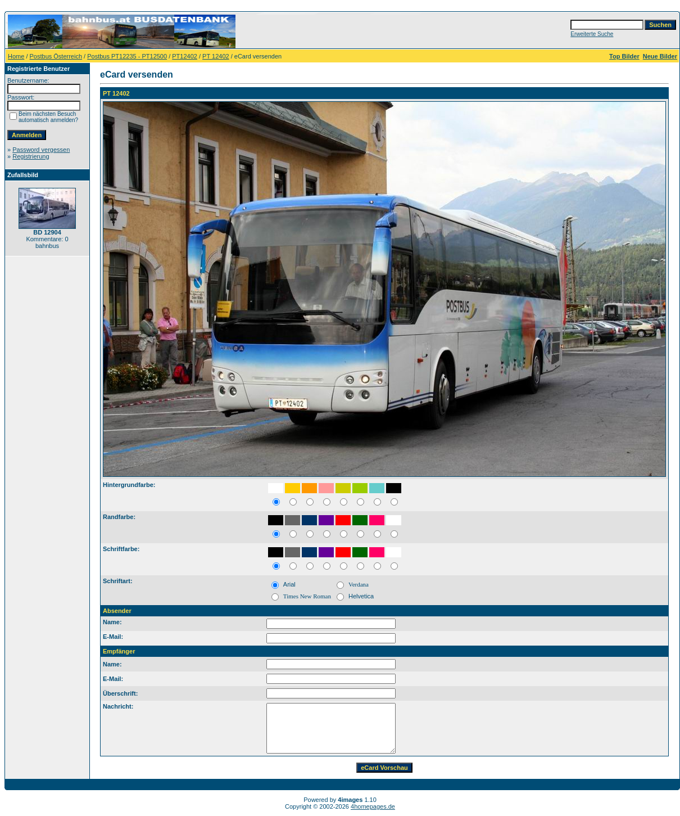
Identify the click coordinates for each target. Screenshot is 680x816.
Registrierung (30, 156)
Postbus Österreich (56, 56)
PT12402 (184, 56)
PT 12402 (215, 56)
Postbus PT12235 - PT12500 (127, 56)
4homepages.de (373, 806)
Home (16, 56)
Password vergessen (41, 149)
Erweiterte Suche (591, 34)
